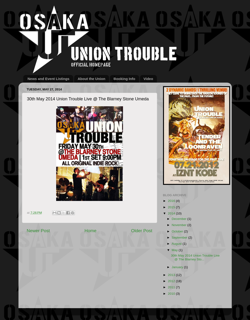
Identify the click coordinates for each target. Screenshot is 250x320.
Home (90, 230)
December (179, 219)
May (175, 250)
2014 (172, 213)
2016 (172, 201)
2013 (172, 275)
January (178, 267)
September (180, 237)
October (178, 231)
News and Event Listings (48, 79)
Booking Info (124, 79)
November (179, 225)
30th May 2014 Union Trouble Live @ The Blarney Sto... (195, 257)
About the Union (91, 79)
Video (148, 79)
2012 (172, 281)
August (177, 243)
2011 (172, 287)
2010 (172, 293)
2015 (172, 207)
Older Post (141, 230)
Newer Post (38, 230)
